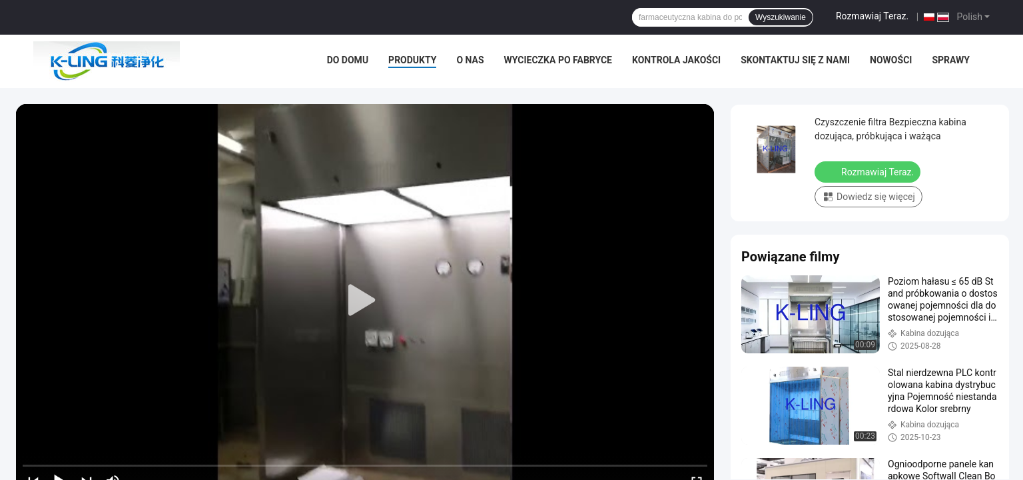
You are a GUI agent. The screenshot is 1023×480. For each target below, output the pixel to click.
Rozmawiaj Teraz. (872, 16)
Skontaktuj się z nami (795, 60)
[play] (365, 300)
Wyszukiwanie (780, 17)
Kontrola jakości (676, 60)
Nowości (891, 60)
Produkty (412, 60)
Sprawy (951, 60)
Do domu (347, 60)
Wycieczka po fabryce (558, 60)
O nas (470, 60)
